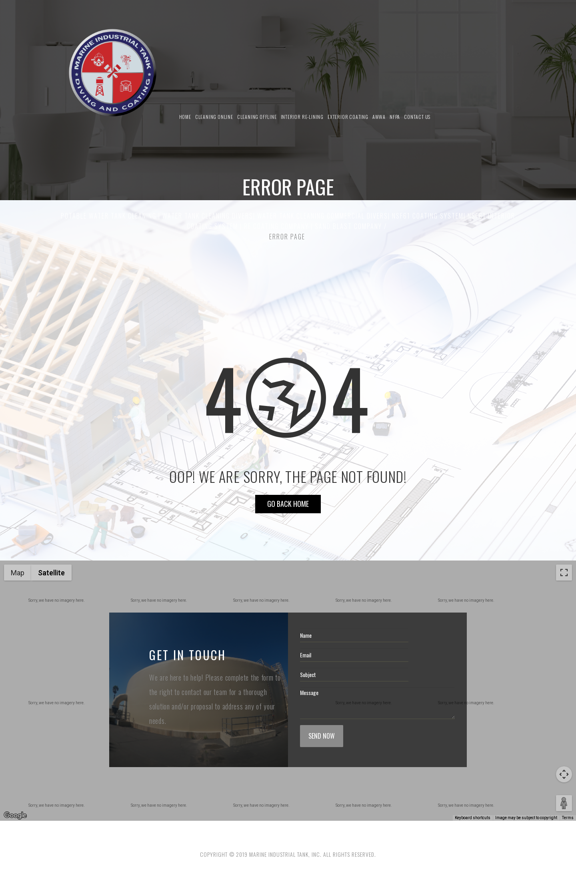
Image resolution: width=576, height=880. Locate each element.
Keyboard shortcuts (472, 818)
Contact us (417, 116)
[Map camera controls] (564, 774)
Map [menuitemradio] (17, 573)
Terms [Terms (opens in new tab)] (568, 818)
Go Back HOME (288, 503)
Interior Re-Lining (302, 116)
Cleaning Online (214, 116)
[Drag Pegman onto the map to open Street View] (564, 803)
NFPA (395, 116)
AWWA (379, 116)
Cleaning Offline (257, 116)
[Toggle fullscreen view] (564, 573)
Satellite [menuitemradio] (51, 573)
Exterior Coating (348, 116)
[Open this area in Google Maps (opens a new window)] (15, 815)
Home (185, 116)
